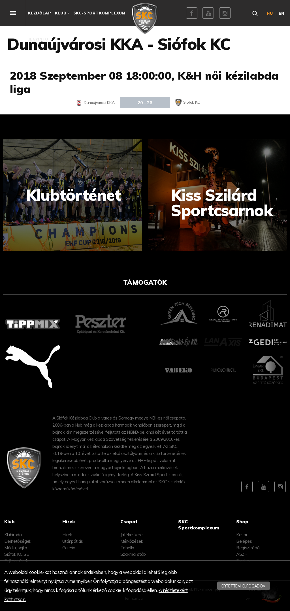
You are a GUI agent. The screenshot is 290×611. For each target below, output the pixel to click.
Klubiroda (13, 534)
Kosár (241, 534)
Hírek (67, 534)
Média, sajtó (15, 547)
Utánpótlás (72, 541)
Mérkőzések (131, 541)
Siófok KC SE (16, 554)
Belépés (244, 541)
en (281, 13)
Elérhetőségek (17, 541)
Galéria (68, 547)
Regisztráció (247, 547)
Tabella (127, 547)
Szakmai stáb (133, 554)
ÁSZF (241, 554)
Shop (242, 521)
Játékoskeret (132, 534)
